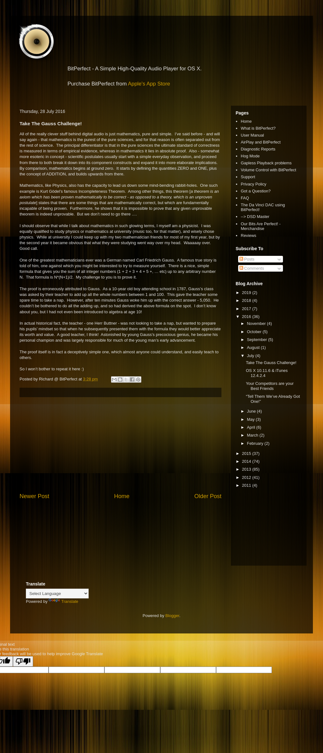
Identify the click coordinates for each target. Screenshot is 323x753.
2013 (247, 469)
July (251, 355)
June (252, 411)
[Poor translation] (23, 661)
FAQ (245, 198)
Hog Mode (250, 156)
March (253, 435)
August (254, 347)
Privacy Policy (253, 184)
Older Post (207, 496)
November (257, 323)
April (251, 427)
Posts (247, 259)
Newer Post (34, 496)
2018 (247, 300)
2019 (247, 292)
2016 (247, 316)
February (256, 443)
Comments (251, 268)
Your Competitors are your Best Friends (269, 386)
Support (248, 176)
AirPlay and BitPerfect (260, 142)
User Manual (252, 135)
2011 (247, 485)
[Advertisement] (120, 444)
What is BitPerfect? (258, 128)
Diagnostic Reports (258, 149)
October (255, 331)
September (257, 339)
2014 (247, 461)
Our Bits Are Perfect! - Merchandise (260, 226)
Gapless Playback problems (266, 163)
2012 (247, 477)
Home (122, 496)
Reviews (248, 235)
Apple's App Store (149, 84)
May (251, 419)
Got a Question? (256, 191)
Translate (63, 601)
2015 (247, 453)
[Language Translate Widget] (57, 593)
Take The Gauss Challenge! (271, 362)
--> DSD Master (255, 216)
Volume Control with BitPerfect (268, 170)
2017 (247, 308)
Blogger (172, 615)
